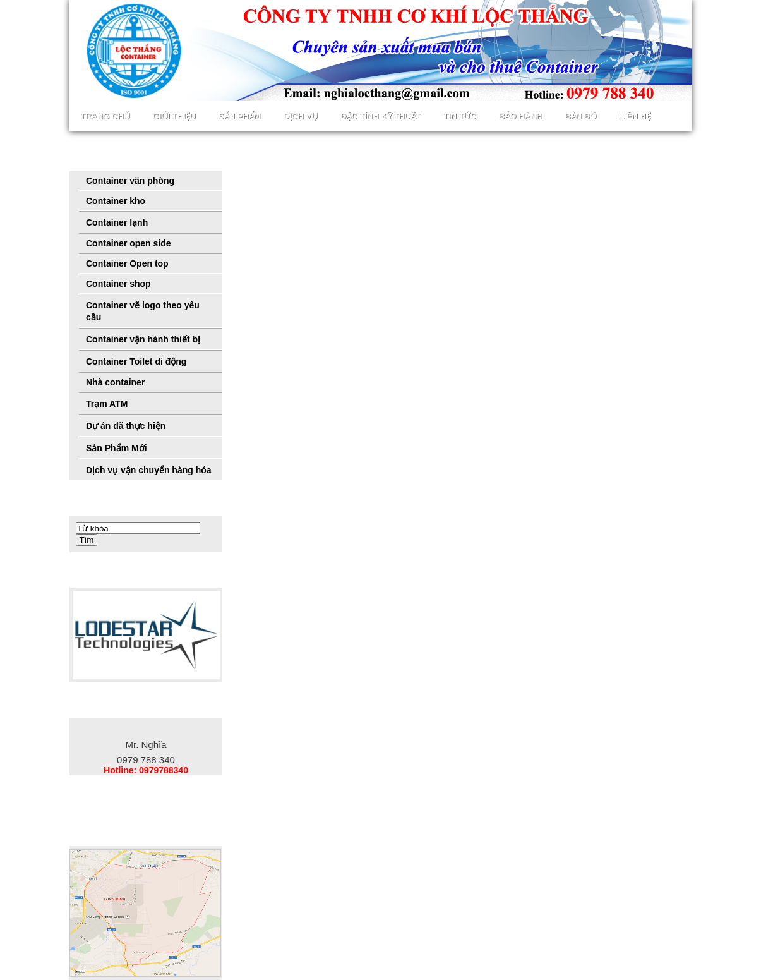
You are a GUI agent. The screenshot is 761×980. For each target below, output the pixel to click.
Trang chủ (105, 116)
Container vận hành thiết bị (143, 339)
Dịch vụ (300, 116)
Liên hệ (634, 116)
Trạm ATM (107, 404)
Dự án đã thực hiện (125, 426)
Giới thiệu (174, 116)
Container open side (128, 243)
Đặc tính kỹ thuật (380, 116)
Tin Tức (459, 116)
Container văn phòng (130, 181)
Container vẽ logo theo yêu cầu (143, 311)
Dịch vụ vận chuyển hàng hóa (149, 470)
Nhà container (115, 382)
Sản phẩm (240, 116)
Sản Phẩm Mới (116, 448)
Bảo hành (520, 116)
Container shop (118, 284)
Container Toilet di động (136, 361)
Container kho (115, 201)
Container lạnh (117, 222)
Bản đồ (580, 116)
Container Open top (127, 263)
